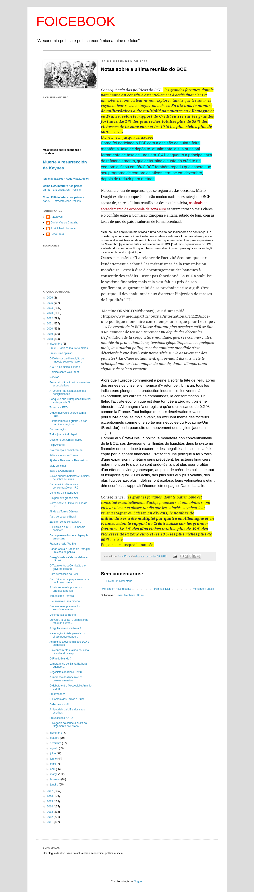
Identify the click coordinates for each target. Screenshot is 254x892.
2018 (50, 339)
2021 (50, 323)
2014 (50, 806)
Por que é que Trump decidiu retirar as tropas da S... (70, 401)
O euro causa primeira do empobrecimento (64, 608)
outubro (55, 737)
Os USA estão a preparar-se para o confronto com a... (70, 581)
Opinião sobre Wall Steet (64, 372)
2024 (50, 308)
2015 (50, 801)
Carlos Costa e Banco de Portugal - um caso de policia (70, 550)
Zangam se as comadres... (65, 521)
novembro (56, 732)
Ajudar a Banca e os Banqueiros (68, 460)
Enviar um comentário (119, 581)
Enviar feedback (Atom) (129, 595)
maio (53, 763)
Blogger (138, 881)
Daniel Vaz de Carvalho (64, 222)
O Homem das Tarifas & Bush (66, 699)
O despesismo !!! (59, 704)
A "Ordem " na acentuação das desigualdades (67, 392)
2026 (50, 297)
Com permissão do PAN (63, 574)
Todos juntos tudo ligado (63, 434)
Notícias (54, 377)
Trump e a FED (58, 407)
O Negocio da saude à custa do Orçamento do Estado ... (68, 724)
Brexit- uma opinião (60, 353)
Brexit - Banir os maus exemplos (68, 348)
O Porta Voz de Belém (62, 614)
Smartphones (57, 694)
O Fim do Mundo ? (60, 658)
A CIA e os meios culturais (64, 366)
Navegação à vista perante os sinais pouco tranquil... (67, 635)
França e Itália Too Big (62, 543)
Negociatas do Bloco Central (66, 672)
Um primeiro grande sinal (64, 498)
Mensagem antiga (203, 588)
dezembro (56, 343)
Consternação (57, 429)
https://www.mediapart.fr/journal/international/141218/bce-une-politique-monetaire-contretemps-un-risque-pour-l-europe (157, 319)
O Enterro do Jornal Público (65, 439)
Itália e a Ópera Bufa (61, 470)
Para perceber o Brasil (62, 516)
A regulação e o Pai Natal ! (65, 628)
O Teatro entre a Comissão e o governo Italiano (67, 567)
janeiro (54, 784)
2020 (50, 328)
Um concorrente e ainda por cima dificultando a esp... (69, 652)
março (54, 774)
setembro (56, 743)
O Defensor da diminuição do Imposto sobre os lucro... (66, 360)
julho (53, 753)
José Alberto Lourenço (64, 228)
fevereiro (55, 779)
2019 (50, 333)
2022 (50, 318)
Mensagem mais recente (116, 588)
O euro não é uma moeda (64, 601)
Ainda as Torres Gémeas (64, 511)
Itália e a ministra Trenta (63, 455)
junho (53, 758)
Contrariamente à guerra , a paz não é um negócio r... (68, 422)
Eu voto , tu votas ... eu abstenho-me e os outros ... (69, 621)
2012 (50, 816)
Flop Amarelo (57, 444)
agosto (54, 748)
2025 (50, 302)
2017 (50, 791)
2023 (50, 313)
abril (53, 769)
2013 (50, 811)
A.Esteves (57, 216)
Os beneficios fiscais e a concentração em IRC (63, 486)
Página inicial (162, 588)
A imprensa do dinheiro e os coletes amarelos (65, 679)
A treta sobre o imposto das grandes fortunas (65, 589)
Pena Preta (57, 234)
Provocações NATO (61, 717)
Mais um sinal (57, 465)
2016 (50, 796)
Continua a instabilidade (63, 492)
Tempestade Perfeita (61, 595)
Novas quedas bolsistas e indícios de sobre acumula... (69, 478)
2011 (50, 822)
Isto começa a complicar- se (65, 450)
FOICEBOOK (75, 21)
